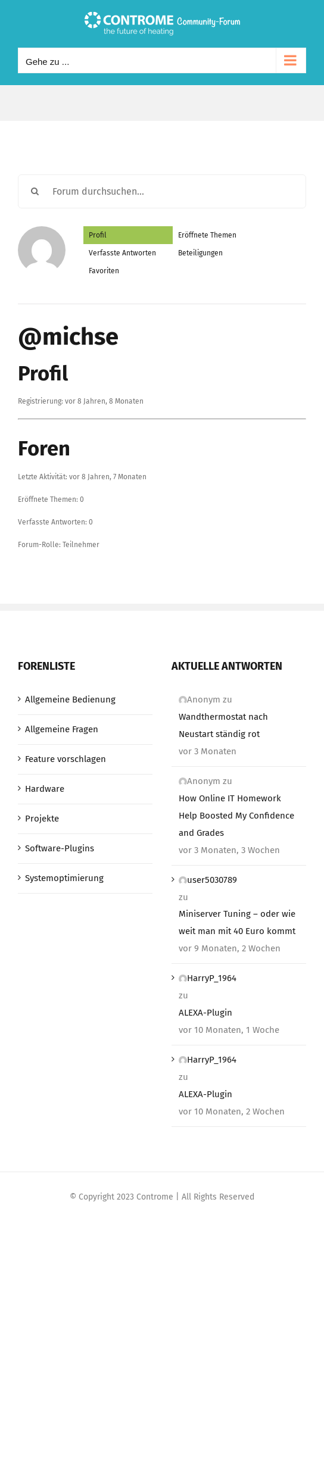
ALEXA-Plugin (205, 1012)
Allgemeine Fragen (61, 729)
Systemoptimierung (64, 878)
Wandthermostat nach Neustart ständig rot (223, 725)
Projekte (42, 818)
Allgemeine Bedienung (70, 699)
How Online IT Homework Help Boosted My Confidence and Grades (236, 815)
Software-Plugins (59, 848)
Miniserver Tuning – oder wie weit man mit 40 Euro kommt (237, 922)
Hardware (44, 788)
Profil (98, 235)
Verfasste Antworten (122, 253)
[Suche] (35, 191)
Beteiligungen (200, 253)
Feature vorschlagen (65, 759)
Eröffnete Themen (207, 235)
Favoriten (104, 271)
